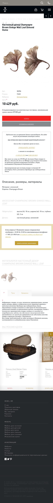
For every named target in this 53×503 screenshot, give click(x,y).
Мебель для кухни (12, 430)
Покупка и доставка (12, 407)
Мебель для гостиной (13, 426)
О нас (7, 405)
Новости (8, 448)
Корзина (8, 414)
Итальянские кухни (12, 436)
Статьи (7, 451)
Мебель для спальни (13, 432)
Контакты (8, 416)
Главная (4, 19)
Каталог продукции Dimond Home (39, 19)
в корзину (29, 388)
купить (26, 118)
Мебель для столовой (13, 434)
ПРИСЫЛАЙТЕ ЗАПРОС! (26, 147)
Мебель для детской (13, 428)
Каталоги (24, 293)
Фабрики (12, 19)
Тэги (13, 293)
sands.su (30, 496)
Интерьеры (9, 453)
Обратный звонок (11, 409)
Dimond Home (22, 19)
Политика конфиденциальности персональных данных (26, 455)
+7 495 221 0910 (20, 155)
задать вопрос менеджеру (26, 243)
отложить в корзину (26, 124)
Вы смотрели (10, 411)
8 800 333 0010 (32, 155)
